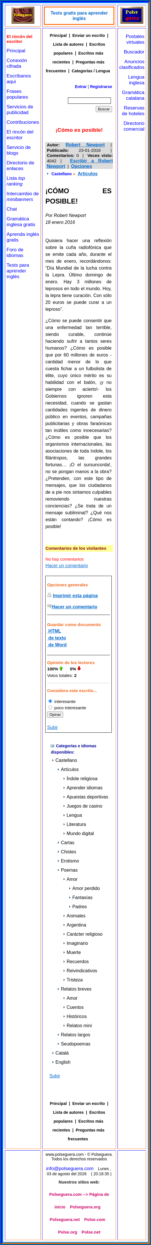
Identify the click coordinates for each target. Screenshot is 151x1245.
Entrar (81, 86)
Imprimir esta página (75, 595)
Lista (16, 181)
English (61, 1062)
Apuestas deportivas (85, 796)
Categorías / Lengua (91, 71)
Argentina (74, 925)
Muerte (72, 952)
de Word (56, 644)
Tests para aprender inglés (18, 270)
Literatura (74, 824)
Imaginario (75, 943)
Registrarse (101, 86)
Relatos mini (77, 1025)
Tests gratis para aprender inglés (79, 16)
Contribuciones (23, 122)
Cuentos (73, 1007)
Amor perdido (84, 888)
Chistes (66, 851)
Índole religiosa (80, 778)
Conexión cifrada (17, 63)
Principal (16, 50)
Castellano (62, 174)
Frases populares (17, 94)
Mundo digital (78, 833)
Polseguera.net (65, 1219)
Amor (70, 879)
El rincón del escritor (20, 134)
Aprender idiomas (82, 787)
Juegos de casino (82, 806)
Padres (78, 906)
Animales (74, 915)
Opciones (81, 166)
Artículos (87, 173)
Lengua (72, 815)
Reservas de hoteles (133, 110)
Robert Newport (85, 144)
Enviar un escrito (88, 35)
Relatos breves (74, 989)
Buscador (134, 52)
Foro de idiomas (15, 252)
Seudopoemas (73, 1043)
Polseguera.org (85, 1207)
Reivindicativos (80, 970)
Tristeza (73, 979)
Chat (12, 209)
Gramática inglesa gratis (21, 221)
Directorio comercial (133, 126)
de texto (56, 638)
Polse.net (91, 1232)
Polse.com (94, 1219)
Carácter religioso (82, 934)
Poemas (67, 870)
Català (60, 1053)
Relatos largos (73, 1034)
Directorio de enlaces (20, 165)
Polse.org (67, 1232)
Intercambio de (23, 196)
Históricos (75, 1016)
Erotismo (68, 860)
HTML (54, 631)
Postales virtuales (135, 39)
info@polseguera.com (70, 1168)
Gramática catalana (133, 95)
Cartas (65, 842)
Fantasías (80, 897)
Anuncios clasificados (131, 64)
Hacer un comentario (66, 565)
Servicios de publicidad (20, 109)
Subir (52, 727)
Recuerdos (76, 961)
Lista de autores (68, 44)
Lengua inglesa (136, 79)
